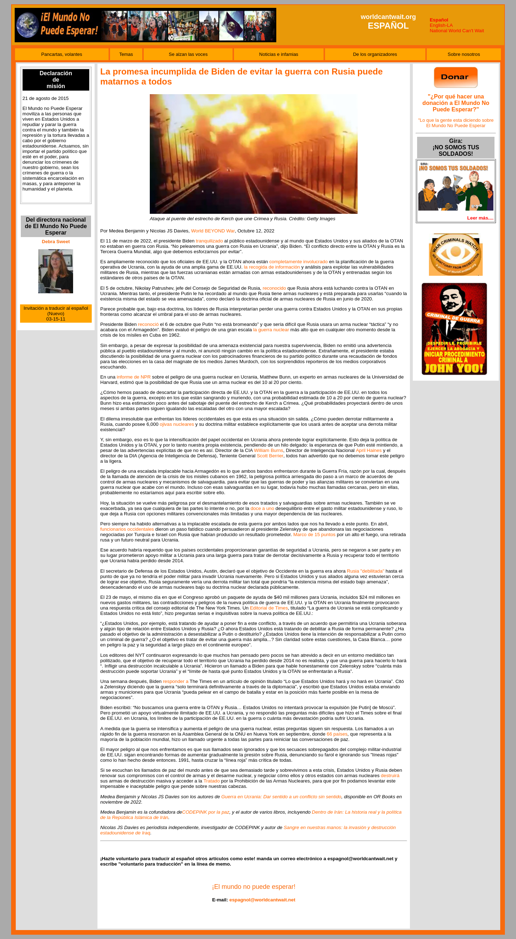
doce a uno (262, 508)
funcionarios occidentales (127, 529)
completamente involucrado (298, 261)
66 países (337, 734)
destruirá (390, 775)
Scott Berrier (270, 455)
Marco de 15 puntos (314, 534)
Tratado (212, 781)
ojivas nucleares (177, 424)
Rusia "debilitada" (365, 571)
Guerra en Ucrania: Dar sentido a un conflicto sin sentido (281, 796)
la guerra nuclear (271, 329)
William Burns (268, 450)
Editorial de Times (269, 608)
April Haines (369, 450)
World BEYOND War (213, 230)
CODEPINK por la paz (205, 812)
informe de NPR (134, 377)
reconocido (274, 288)
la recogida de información (272, 267)
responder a (175, 681)
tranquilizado (209, 241)
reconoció (148, 324)
